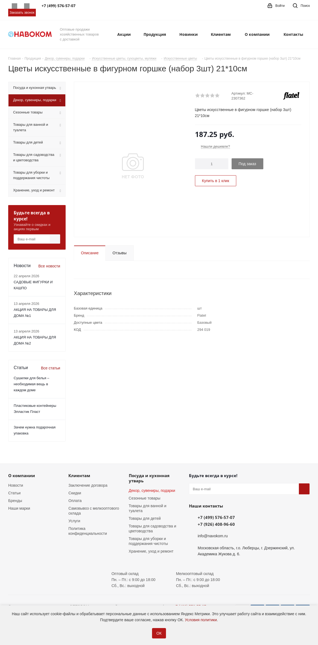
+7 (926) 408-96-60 (216, 524)
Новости (15, 485)
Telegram (27, 6)
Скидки (74, 493)
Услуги (74, 521)
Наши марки (19, 508)
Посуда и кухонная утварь (149, 478)
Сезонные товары (145, 498)
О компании (21, 475)
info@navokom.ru (213, 536)
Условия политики (201, 620)
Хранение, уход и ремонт (151, 551)
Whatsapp (14, 6)
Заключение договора (87, 485)
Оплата (74, 500)
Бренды (15, 500)
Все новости (49, 266)
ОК (159, 633)
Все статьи (50, 368)
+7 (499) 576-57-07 (216, 517)
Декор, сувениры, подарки (152, 490)
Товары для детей (145, 518)
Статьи (14, 493)
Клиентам (79, 475)
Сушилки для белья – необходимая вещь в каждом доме (31, 384)
